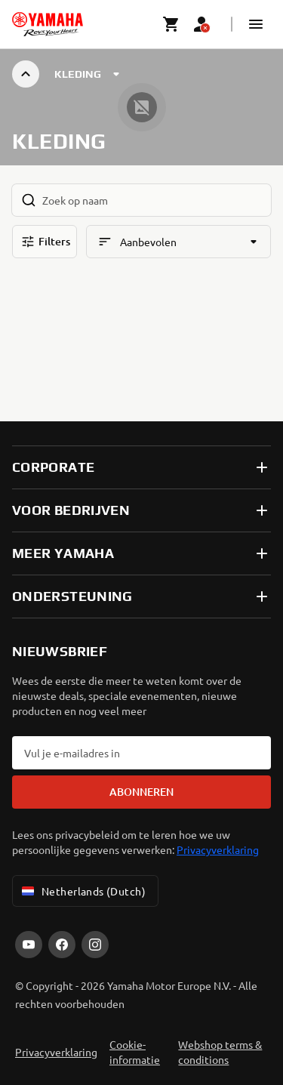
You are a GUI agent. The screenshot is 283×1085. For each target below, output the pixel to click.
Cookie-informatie (134, 1051)
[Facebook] (61, 944)
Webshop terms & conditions (220, 1051)
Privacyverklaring (218, 849)
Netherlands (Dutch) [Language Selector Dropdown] (82, 891)
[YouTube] (28, 944)
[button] (256, 24)
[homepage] (47, 24)
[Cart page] (171, 24)
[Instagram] (95, 944)
